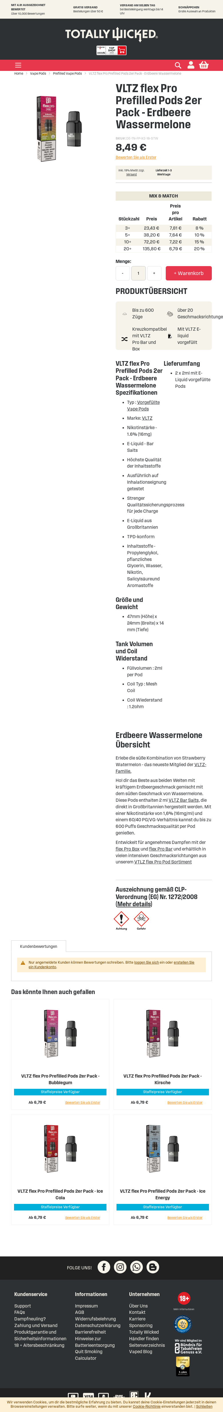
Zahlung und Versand (36, 1325)
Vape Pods (38, 73)
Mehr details (134, 903)
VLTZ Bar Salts (184, 800)
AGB (79, 1312)
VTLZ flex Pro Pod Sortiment (163, 861)
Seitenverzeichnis (147, 1345)
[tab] (38, 946)
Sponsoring (141, 1325)
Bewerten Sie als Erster (136, 157)
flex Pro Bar (161, 849)
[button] (191, 65)
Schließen (204, 1407)
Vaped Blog (140, 1351)
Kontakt (137, 1312)
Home (18, 73)
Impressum (86, 1305)
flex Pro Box (128, 849)
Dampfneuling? (30, 1318)
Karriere (137, 1318)
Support (22, 1305)
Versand (131, 174)
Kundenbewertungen (38, 946)
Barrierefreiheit (90, 1332)
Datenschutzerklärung (98, 1325)
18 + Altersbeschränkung (39, 1345)
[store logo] (111, 33)
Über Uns (138, 1305)
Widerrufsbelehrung (95, 1318)
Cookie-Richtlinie (147, 1407)
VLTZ (147, 418)
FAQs (19, 1312)
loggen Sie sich (146, 962)
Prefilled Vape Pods (67, 73)
